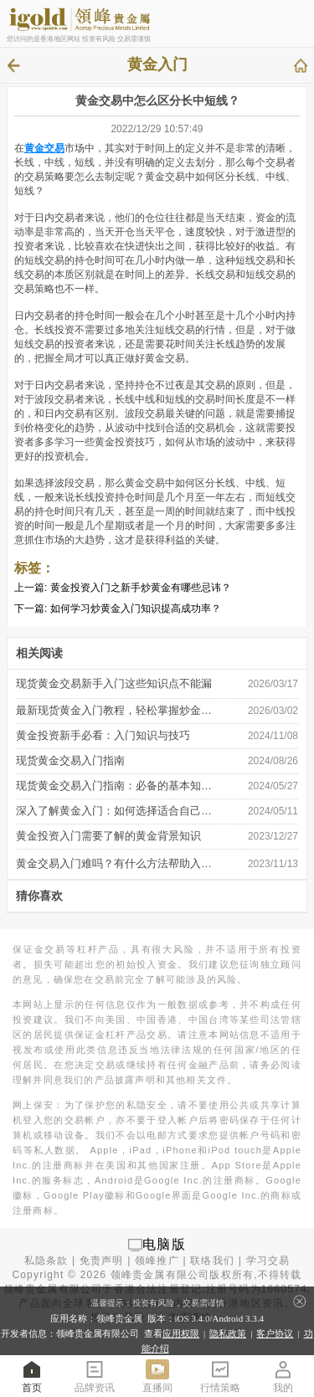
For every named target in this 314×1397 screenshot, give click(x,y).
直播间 (157, 1376)
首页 (32, 1376)
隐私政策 (227, 1333)
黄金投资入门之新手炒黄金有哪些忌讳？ (140, 587)
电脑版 (164, 1244)
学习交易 (268, 1260)
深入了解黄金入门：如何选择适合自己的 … (115, 810)
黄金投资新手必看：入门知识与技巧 (103, 735)
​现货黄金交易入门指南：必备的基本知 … (115, 785)
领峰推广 (157, 1260)
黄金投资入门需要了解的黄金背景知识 (108, 835)
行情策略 (220, 1376)
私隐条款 (46, 1260)
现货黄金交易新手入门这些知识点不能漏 (114, 683)
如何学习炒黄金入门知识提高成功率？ (135, 608)
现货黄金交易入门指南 (70, 760)
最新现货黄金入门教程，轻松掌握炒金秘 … (115, 710)
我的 (283, 1376)
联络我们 (212, 1260)
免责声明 (102, 1260)
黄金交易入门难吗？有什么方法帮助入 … (115, 863)
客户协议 (274, 1333)
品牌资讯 (95, 1376)
